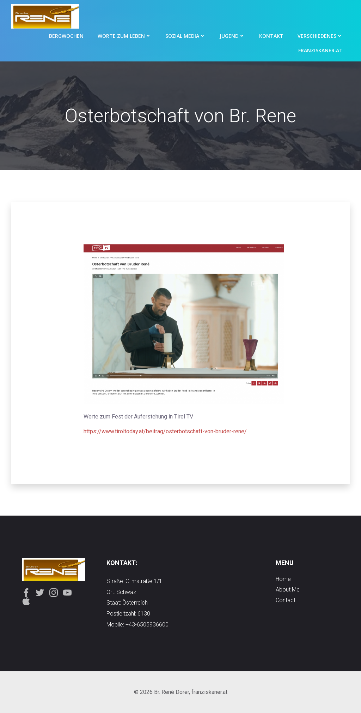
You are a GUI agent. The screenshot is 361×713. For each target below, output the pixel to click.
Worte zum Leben (124, 35)
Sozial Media (185, 35)
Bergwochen (66, 35)
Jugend (232, 35)
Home (283, 579)
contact (285, 600)
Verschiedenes (320, 35)
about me (288, 589)
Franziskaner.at (320, 50)
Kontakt (271, 35)
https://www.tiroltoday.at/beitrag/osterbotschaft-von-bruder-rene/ (165, 431)
